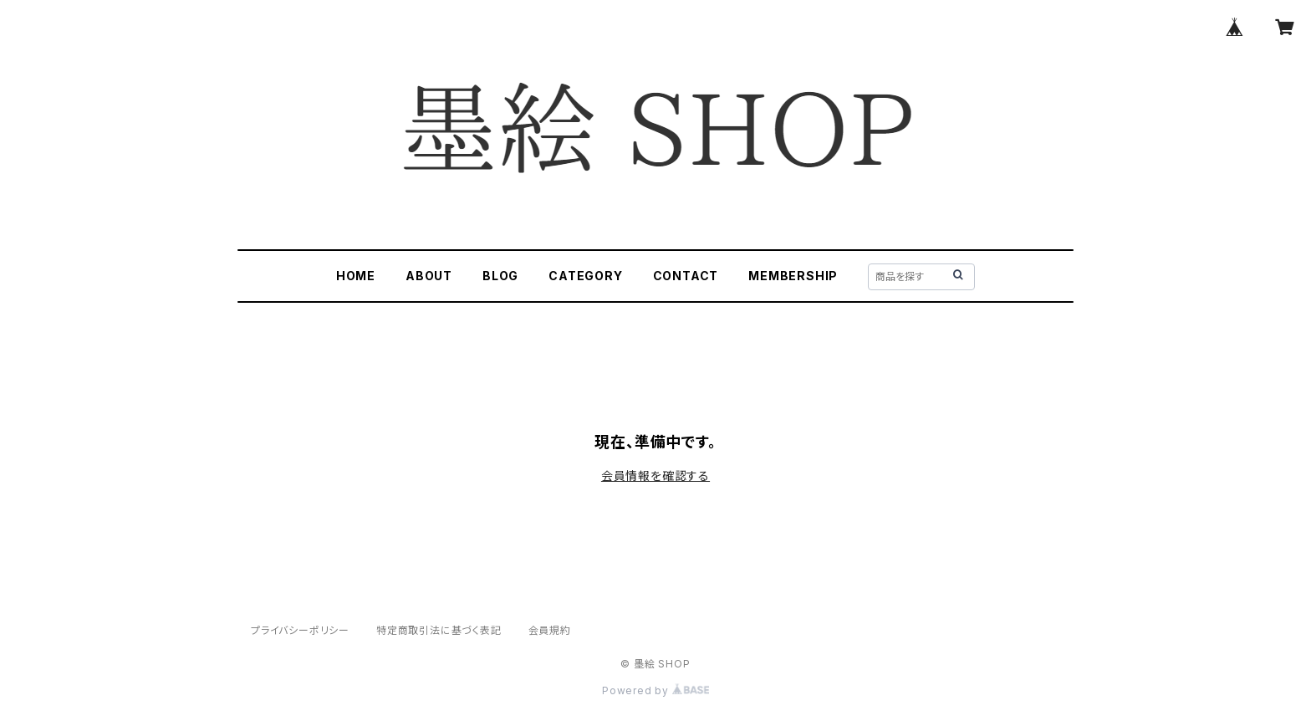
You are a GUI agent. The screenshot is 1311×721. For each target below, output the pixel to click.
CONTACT (686, 275)
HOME (355, 275)
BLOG (500, 275)
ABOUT (429, 275)
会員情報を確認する (655, 475)
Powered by (655, 690)
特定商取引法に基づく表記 (439, 630)
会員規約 (549, 630)
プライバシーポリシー (300, 630)
